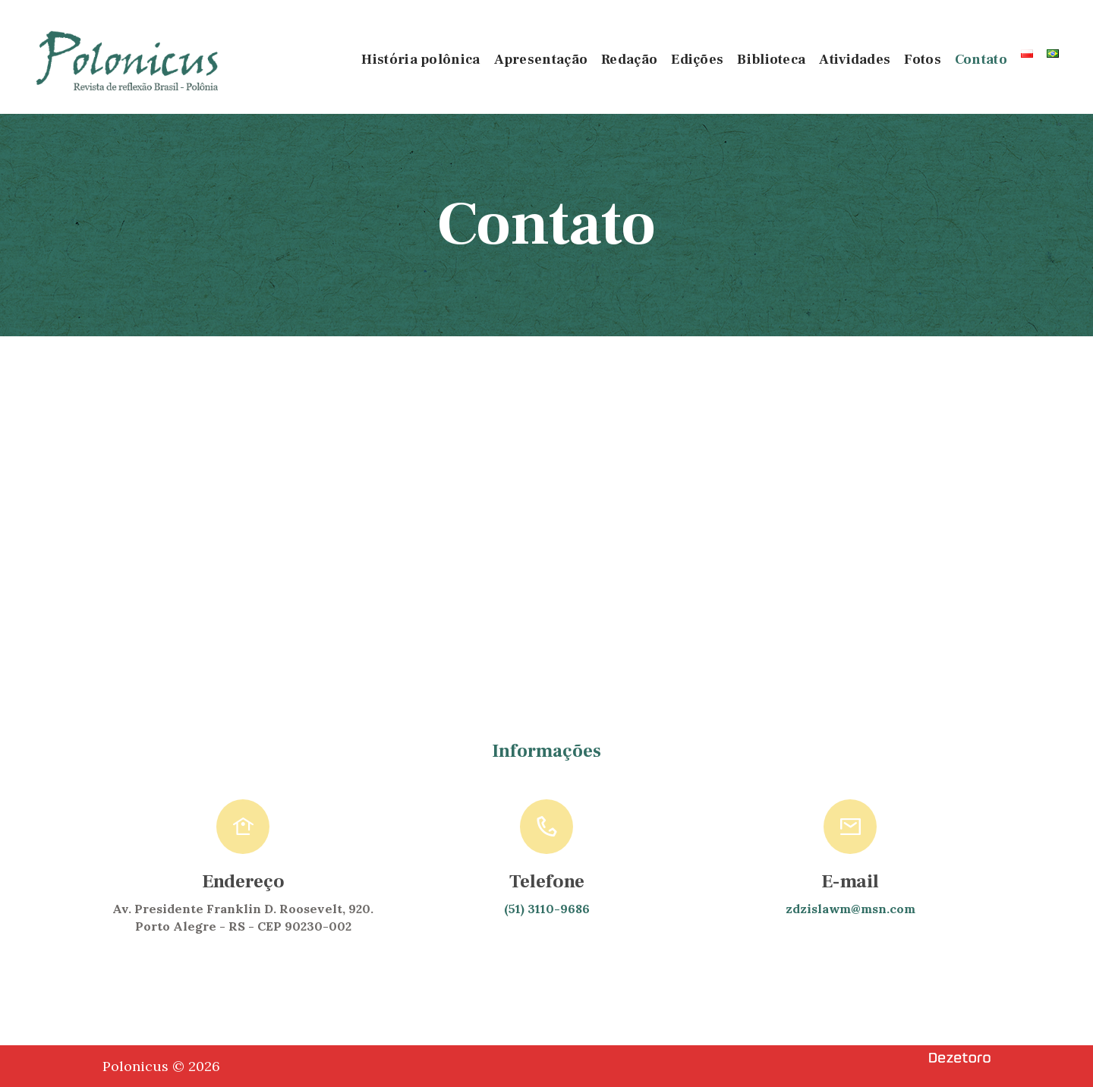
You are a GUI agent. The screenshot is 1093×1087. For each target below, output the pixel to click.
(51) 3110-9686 (547, 908)
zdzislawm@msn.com (850, 908)
